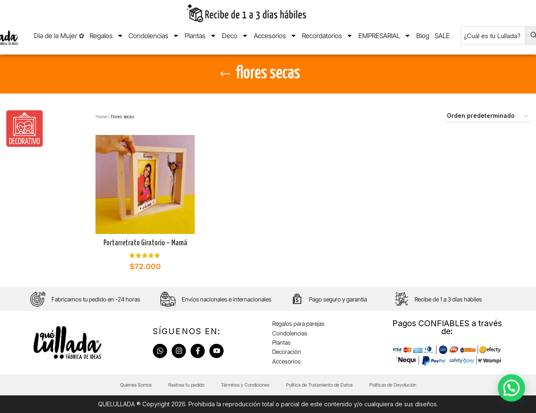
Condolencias (154, 35)
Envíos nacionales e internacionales (226, 299)
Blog (422, 35)
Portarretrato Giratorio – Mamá (145, 243)
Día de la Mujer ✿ (59, 35)
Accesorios (275, 35)
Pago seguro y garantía (338, 299)
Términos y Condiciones (245, 385)
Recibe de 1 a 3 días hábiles (448, 299)
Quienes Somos (136, 385)
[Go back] (225, 74)
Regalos (107, 35)
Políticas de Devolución (392, 385)
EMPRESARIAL (384, 35)
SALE (442, 35)
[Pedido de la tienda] (488, 116)
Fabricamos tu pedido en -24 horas (96, 299)
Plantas (200, 35)
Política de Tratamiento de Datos (319, 385)
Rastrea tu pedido (186, 385)
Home (101, 116)
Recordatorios (327, 35)
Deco (235, 35)
